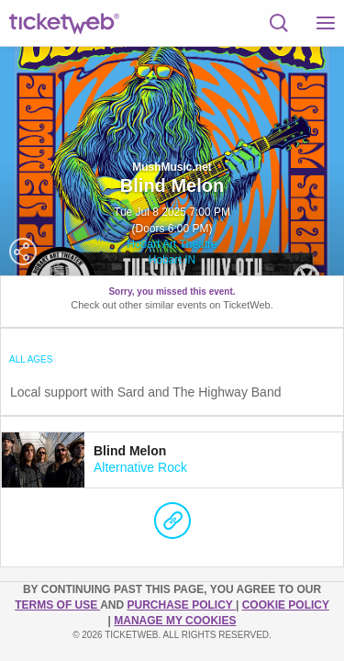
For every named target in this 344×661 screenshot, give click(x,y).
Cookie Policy (285, 605)
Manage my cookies (175, 620)
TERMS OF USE (57, 605)
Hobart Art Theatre (172, 244)
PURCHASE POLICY (181, 605)
